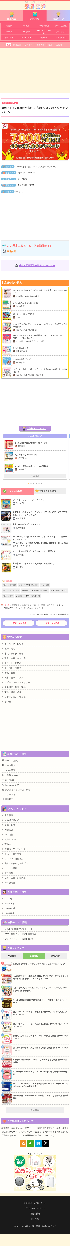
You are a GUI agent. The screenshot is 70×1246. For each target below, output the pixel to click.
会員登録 (19, 596)
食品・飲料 (8, 672)
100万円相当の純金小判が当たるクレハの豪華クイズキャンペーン (40, 1001)
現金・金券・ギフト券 (11, 590)
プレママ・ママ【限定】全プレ (18, 938)
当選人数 (40, 45)
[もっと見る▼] (61, 38)
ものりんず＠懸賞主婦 (59, 614)
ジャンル (29, 45)
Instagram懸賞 (10, 785)
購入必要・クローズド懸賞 (16, 789)
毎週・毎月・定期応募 (14, 878)
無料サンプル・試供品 (43, 32)
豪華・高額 (8, 825)
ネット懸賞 (45, 585)
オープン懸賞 (10, 760)
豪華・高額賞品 (61, 26)
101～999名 (9, 908)
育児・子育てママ (11, 854)
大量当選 (9, 32)
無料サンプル (9, 839)
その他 (6, 701)
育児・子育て (61, 32)
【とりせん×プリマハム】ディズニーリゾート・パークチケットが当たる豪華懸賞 (40, 989)
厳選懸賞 (9, 26)
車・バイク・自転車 (12, 643)
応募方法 (17, 45)
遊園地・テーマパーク (14, 849)
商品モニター (26, 38)
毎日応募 (26, 26)
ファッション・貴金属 (14, 696)
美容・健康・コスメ (12, 677)
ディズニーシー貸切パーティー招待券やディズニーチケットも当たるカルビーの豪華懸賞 (40, 1085)
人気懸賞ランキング (36, 428)
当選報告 (11, 15)
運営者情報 (35, 1213)
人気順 (59, 45)
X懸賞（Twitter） (11, 775)
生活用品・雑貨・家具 (14, 687)
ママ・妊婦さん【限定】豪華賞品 (19, 934)
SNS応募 (7, 834)
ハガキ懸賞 (26, 32)
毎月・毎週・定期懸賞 (39, 590)
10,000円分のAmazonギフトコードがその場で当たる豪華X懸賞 (40, 1073)
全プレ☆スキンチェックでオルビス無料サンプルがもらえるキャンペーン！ (40, 1013)
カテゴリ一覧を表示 (66, 4)
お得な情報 (9, 38)
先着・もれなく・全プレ (15, 863)
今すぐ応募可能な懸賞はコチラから (37, 265)
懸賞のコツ (58, 15)
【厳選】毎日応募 (18, 623)
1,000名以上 (9, 913)
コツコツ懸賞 (9, 868)
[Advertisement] (35, 70)
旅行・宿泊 (8, 648)
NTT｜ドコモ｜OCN (33, 596)
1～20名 (7, 898)
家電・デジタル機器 (12, 653)
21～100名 (8, 903)
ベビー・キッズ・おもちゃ (16, 682)
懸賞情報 (34, 15)
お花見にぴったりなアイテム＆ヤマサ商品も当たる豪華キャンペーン (40, 1037)
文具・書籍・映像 (11, 692)
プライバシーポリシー (35, 1208)
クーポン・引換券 (11, 668)
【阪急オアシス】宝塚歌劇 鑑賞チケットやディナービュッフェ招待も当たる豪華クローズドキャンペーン (40, 977)
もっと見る (34, 476)
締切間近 (43, 38)
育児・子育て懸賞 (9, 585)
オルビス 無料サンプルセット (17, 929)
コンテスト (9, 794)
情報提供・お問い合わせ (35, 1203)
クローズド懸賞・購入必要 (28, 585)
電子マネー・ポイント (59, 590)
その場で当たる (43, 26)
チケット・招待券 (11, 663)
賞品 (50, 45)
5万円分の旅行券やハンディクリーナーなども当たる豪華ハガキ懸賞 (40, 1061)
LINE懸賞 (8, 780)
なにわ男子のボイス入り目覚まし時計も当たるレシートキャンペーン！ (40, 1049)
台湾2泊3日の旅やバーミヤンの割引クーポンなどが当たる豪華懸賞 (40, 1096)
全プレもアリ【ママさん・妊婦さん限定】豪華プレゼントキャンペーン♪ (40, 1025)
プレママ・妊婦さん (12, 858)
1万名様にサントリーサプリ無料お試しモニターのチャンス (39, 964)
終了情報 (35, 1219)
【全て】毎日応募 (51, 623)
